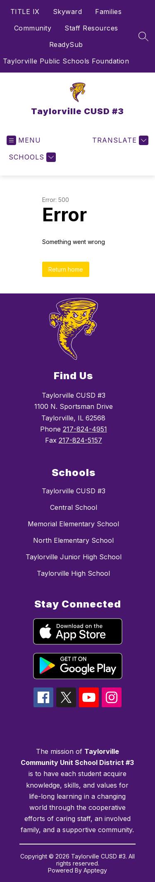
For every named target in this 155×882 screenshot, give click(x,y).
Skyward (67, 11)
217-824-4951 (85, 429)
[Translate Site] (119, 140)
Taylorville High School (73, 573)
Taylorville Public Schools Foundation (66, 61)
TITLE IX (25, 11)
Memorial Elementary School (73, 524)
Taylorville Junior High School (74, 557)
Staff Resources (91, 28)
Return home (65, 269)
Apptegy (95, 870)
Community (33, 28)
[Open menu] (24, 140)
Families (108, 11)
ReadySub (66, 44)
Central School (73, 507)
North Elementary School (73, 540)
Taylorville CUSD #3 (73, 491)
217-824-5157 (80, 440)
